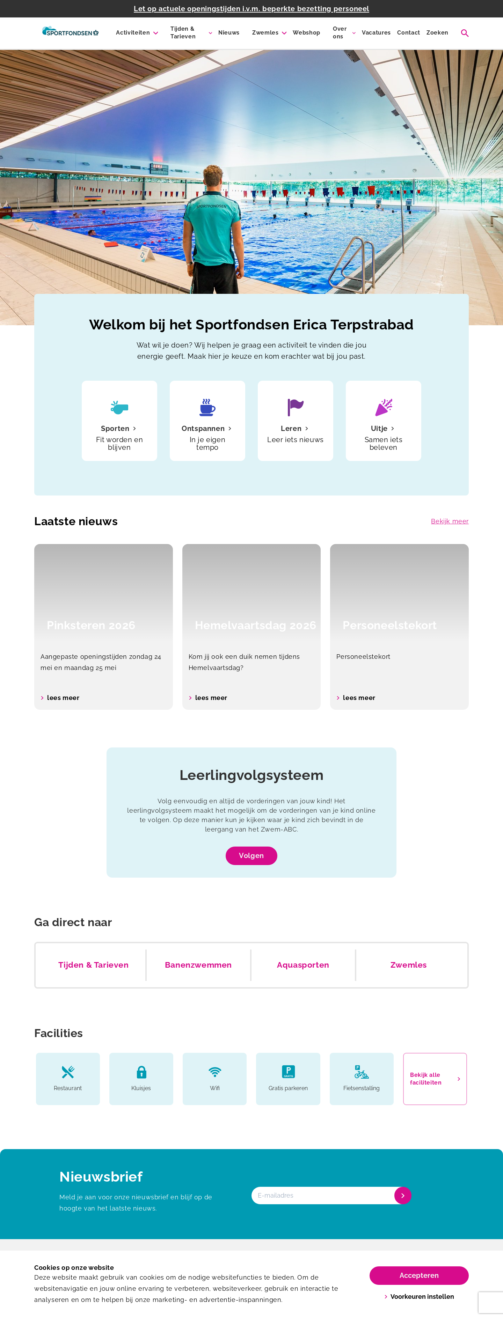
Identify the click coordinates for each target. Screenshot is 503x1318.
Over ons (340, 32)
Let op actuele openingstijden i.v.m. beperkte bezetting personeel (251, 9)
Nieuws (229, 32)
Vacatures (376, 32)
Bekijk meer (450, 521)
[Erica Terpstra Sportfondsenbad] (70, 33)
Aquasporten (303, 964)
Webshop (306, 32)
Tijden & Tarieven (183, 32)
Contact (408, 32)
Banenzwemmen (198, 964)
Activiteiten (133, 32)
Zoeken (438, 32)
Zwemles (265, 32)
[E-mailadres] (331, 1195)
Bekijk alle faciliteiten (435, 1079)
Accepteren (419, 1275)
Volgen (251, 855)
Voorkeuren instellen (419, 1296)
